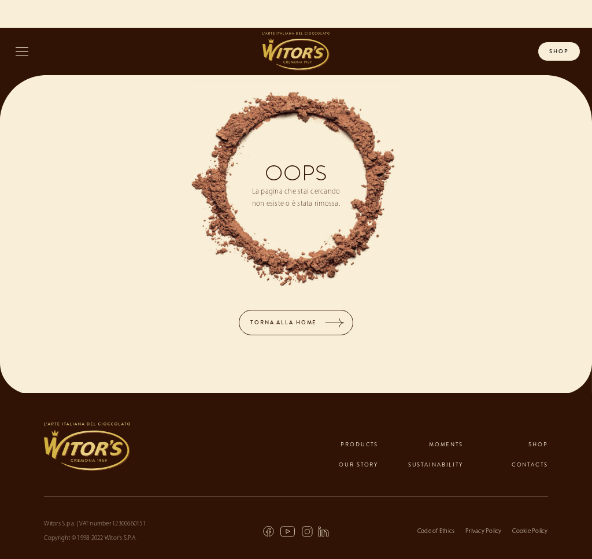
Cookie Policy (529, 531)
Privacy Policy (483, 531)
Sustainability (435, 465)
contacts (530, 465)
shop (559, 51)
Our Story (358, 465)
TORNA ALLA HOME (283, 323)
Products (359, 444)
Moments (446, 444)
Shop (538, 444)
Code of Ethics (436, 531)
